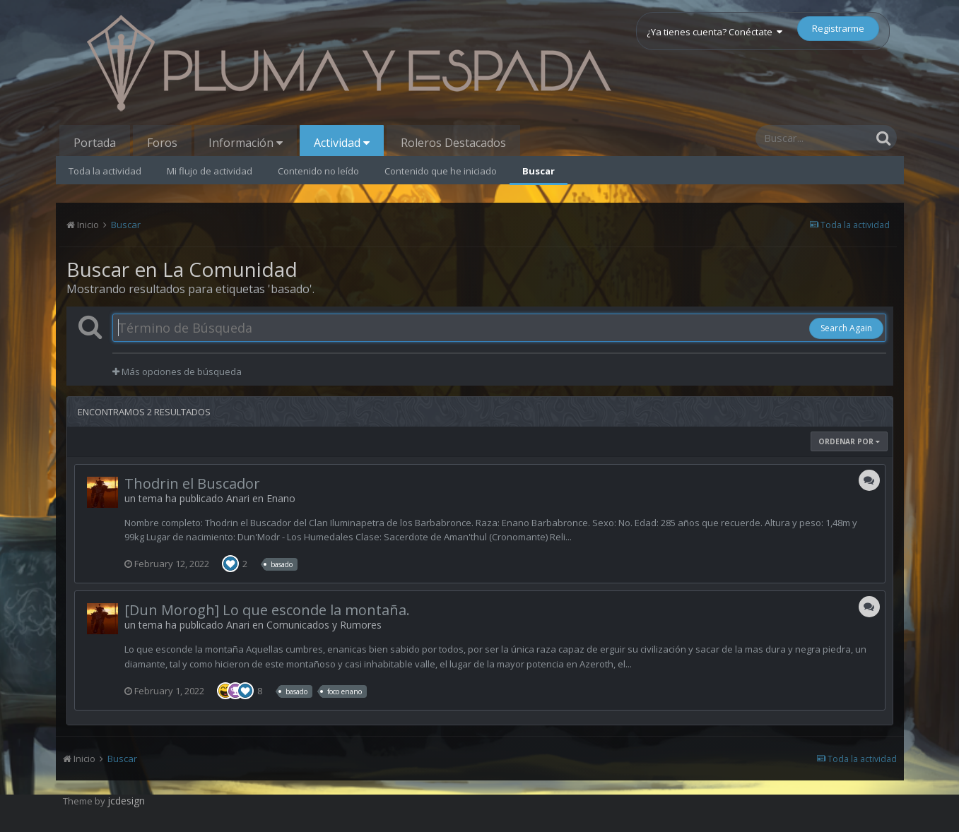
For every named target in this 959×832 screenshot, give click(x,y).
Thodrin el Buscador (192, 483)
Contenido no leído (318, 171)
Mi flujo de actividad (209, 171)
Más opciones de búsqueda (177, 371)
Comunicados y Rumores (324, 624)
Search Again (846, 328)
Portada (94, 142)
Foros (162, 142)
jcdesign (126, 800)
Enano (280, 498)
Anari (237, 498)
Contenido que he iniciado (440, 171)
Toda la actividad (105, 171)
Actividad (342, 142)
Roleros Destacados (453, 142)
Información (245, 142)
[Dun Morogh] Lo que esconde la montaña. (267, 609)
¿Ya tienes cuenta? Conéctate (714, 31)
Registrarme (838, 28)
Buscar (538, 171)
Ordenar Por (849, 441)
